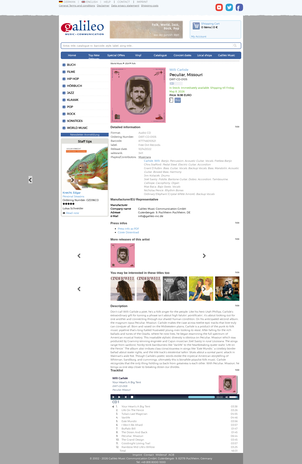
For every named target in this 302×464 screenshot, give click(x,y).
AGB (171, 454)
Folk (133, 63)
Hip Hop (73, 78)
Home (72, 55)
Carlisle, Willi (152, 160)
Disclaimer (103, 5)
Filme (71, 71)
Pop (70, 106)
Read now (72, 212)
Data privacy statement (125, 5)
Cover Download (128, 232)
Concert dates (182, 55)
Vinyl (138, 55)
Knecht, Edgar (71, 192)
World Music (77, 127)
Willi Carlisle (178, 69)
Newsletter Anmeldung (84, 134)
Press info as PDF (128, 228)
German (67, 1)
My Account (198, 36)
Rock (71, 113)
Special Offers (116, 55)
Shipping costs (149, 5)
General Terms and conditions (77, 5)
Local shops (204, 55)
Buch (71, 64)
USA (127, 63)
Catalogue (160, 55)
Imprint (142, 1)
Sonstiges (74, 120)
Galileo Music (226, 55)
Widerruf (161, 454)
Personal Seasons (73, 196)
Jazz (70, 92)
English (90, 1)
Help (107, 1)
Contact (123, 1)
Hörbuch (74, 85)
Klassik (72, 99)
